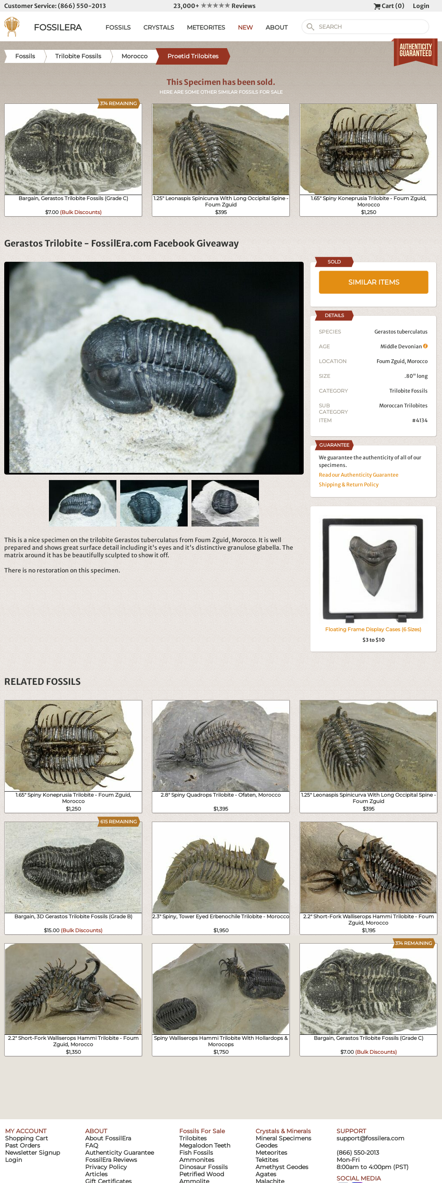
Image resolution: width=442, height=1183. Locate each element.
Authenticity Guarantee (119, 1152)
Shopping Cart (26, 1138)
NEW (245, 27)
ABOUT (277, 27)
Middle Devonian (404, 346)
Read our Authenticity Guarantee (359, 475)
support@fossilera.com (370, 1138)
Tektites (267, 1160)
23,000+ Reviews (214, 6)
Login (421, 6)
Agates (266, 1174)
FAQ (91, 1145)
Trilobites (193, 1138)
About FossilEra (108, 1138)
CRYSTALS (158, 27)
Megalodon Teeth (204, 1145)
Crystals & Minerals (283, 1131)
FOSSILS (118, 27)
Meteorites (271, 1152)
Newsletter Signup (32, 1152)
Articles (96, 1174)
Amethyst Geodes (282, 1167)
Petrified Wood (201, 1174)
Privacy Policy (106, 1167)
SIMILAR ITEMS (373, 282)
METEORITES (206, 27)
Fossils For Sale (202, 1131)
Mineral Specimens (283, 1138)
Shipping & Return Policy (349, 484)
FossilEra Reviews (111, 1160)
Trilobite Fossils (408, 391)
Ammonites (196, 1160)
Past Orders (22, 1145)
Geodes (267, 1145)
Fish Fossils (196, 1152)
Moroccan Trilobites (403, 405)
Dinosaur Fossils (203, 1167)
